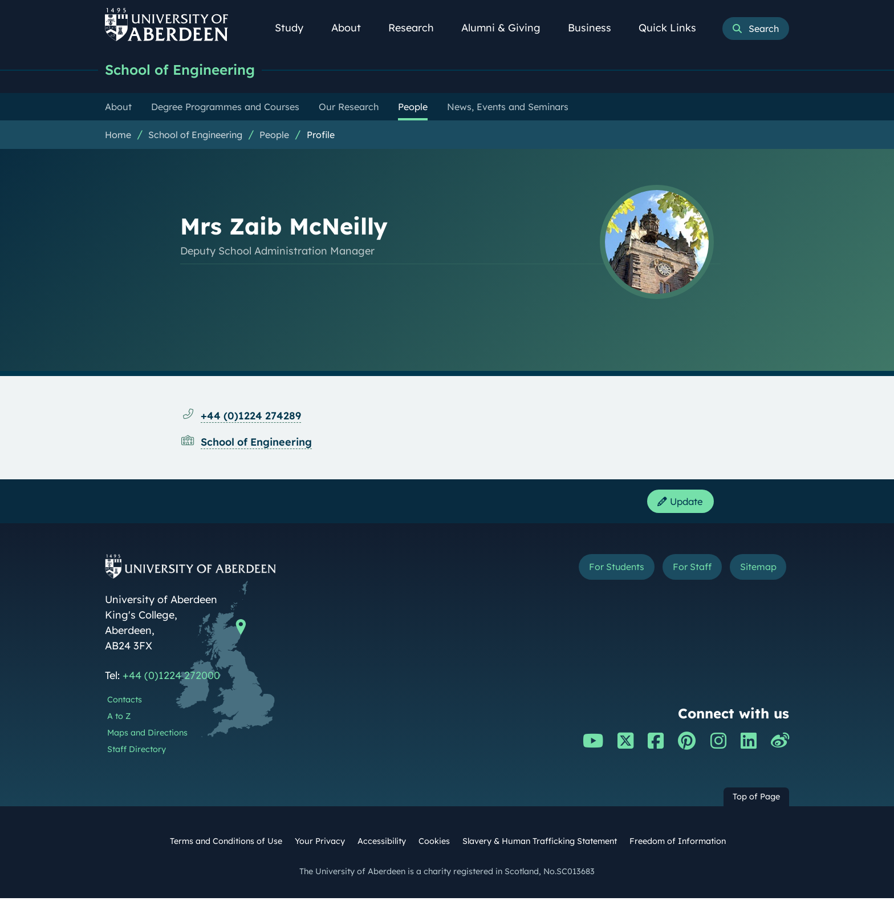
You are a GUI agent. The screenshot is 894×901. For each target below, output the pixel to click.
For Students (597, 570)
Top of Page (756, 799)
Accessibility (381, 843)
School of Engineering (185, 70)
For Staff (682, 570)
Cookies (434, 843)
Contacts (124, 702)
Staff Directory (136, 751)
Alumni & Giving (507, 27)
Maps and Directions (147, 735)
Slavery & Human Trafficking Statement (539, 843)
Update (677, 503)
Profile (321, 135)
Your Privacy (320, 843)
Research (417, 27)
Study (295, 27)
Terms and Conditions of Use (226, 843)
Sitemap (754, 570)
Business (596, 27)
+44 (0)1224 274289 (251, 416)
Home (118, 135)
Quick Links (674, 27)
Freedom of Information (677, 843)
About (352, 27)
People (274, 135)
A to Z (119, 719)
